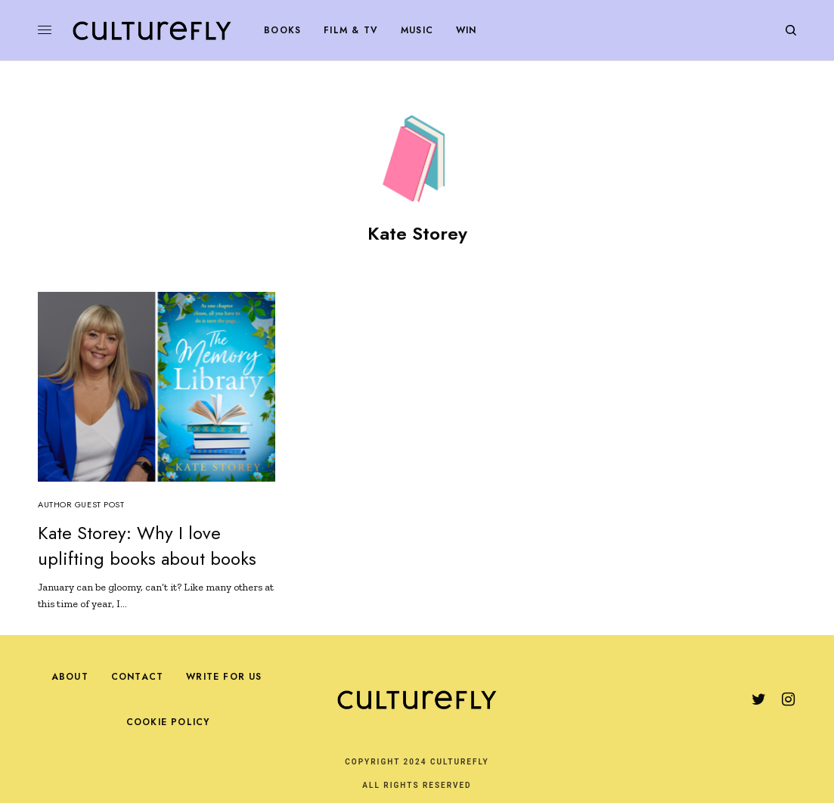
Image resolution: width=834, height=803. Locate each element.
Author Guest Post (81, 504)
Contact (137, 677)
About (69, 677)
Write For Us (224, 677)
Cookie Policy (168, 722)
